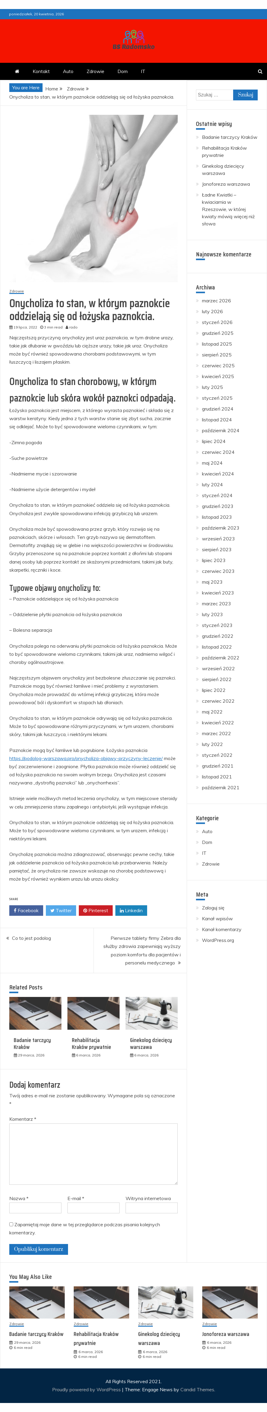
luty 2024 (212, 484)
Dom (122, 71)
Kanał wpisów (217, 918)
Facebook (26, 911)
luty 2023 (212, 614)
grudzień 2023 (217, 506)
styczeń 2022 (217, 755)
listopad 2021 (217, 777)
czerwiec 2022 (218, 701)
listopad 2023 (217, 517)
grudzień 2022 (217, 636)
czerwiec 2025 (218, 365)
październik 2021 (220, 787)
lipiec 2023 (214, 560)
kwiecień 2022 (218, 723)
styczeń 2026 (217, 322)
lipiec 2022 (214, 690)
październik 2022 (220, 658)
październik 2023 (220, 528)
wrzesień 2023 (218, 539)
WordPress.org (218, 940)
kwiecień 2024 (218, 474)
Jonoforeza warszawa (226, 184)
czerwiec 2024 (218, 452)
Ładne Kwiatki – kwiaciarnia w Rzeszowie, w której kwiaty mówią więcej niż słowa (228, 209)
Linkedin (131, 911)
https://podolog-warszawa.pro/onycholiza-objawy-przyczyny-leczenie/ (86, 758)
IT (143, 71)
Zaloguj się (213, 908)
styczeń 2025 (217, 398)
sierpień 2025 (217, 355)
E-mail (75, 1198)
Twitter (61, 911)
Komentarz (22, 1119)
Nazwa (18, 1198)
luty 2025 (212, 387)
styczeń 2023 (217, 625)
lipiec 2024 (214, 441)
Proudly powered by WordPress (87, 1389)
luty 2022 (212, 744)
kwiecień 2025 (218, 376)
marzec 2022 (216, 733)
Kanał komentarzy (222, 929)
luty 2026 (212, 311)
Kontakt (41, 71)
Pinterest (95, 911)
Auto (68, 71)
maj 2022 (212, 712)
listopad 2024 (217, 420)
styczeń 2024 (217, 495)
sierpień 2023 (217, 549)
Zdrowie (95, 71)
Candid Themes (197, 1389)
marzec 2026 (216, 301)
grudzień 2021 (217, 766)
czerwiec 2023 (218, 571)
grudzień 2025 (217, 333)
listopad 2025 (217, 344)
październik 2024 (220, 430)
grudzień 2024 (217, 409)
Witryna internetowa (148, 1198)
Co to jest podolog (31, 938)
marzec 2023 (216, 604)
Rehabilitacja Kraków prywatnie (91, 1043)
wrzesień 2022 (218, 668)
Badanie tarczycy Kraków (32, 1043)
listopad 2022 (217, 647)
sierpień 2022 (217, 679)
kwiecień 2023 (218, 593)
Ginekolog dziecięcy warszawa (151, 1043)
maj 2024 (212, 463)
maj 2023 (212, 582)
